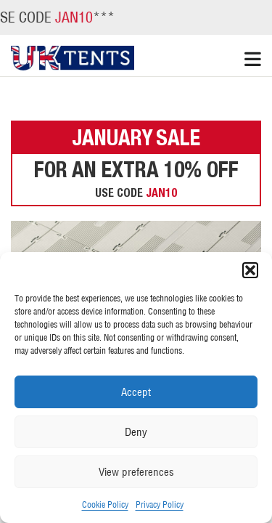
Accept (136, 392)
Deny (136, 432)
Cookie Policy (105, 504)
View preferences (136, 472)
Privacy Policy (160, 504)
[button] (250, 270)
